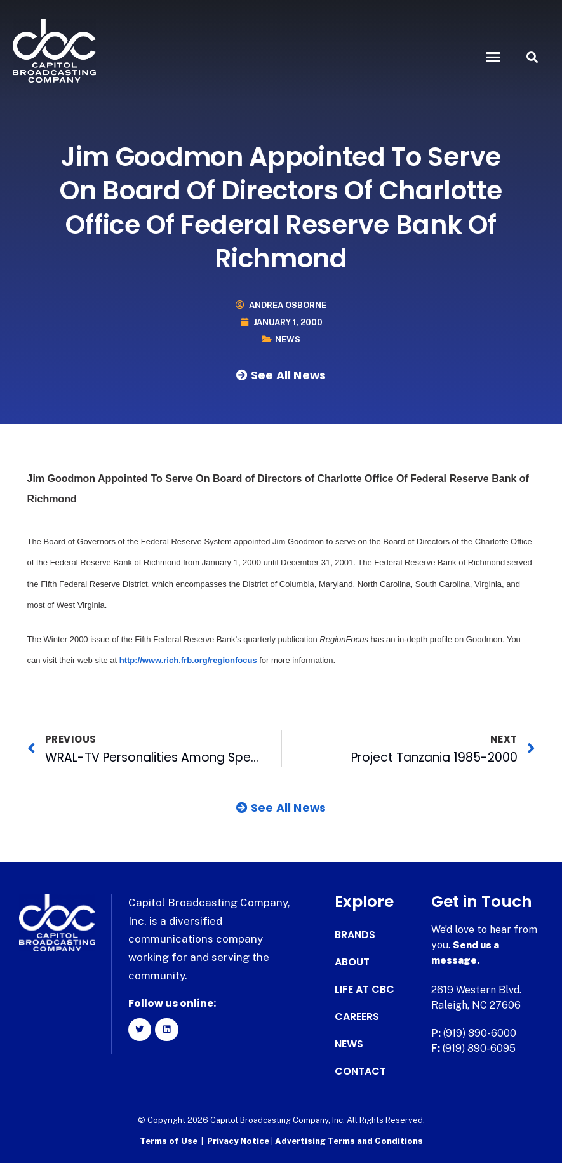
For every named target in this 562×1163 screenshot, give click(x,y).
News (287, 339)
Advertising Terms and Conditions (349, 1141)
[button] (493, 57)
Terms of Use (168, 1141)
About (352, 962)
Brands (355, 935)
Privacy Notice (239, 1141)
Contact (360, 1071)
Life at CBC (364, 989)
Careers (357, 1017)
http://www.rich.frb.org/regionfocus (188, 660)
